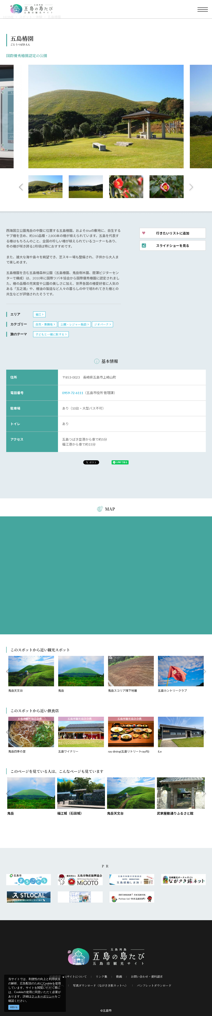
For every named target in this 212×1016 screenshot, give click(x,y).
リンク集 (101, 976)
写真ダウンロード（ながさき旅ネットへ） (100, 985)
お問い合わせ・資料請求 (147, 976)
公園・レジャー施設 (73, 324)
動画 (119, 976)
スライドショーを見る (172, 245)
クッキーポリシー (43, 996)
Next (191, 187)
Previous (21, 187)
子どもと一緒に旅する (49, 334)
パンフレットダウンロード (154, 985)
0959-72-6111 (72, 393)
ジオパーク (101, 324)
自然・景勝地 (44, 324)
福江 (38, 314)
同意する (14, 1007)
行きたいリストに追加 (172, 233)
